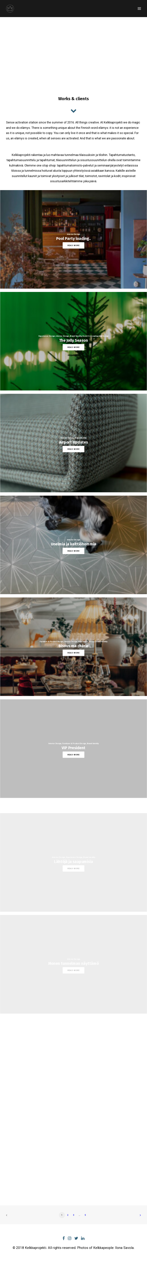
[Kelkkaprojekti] (10, 9)
